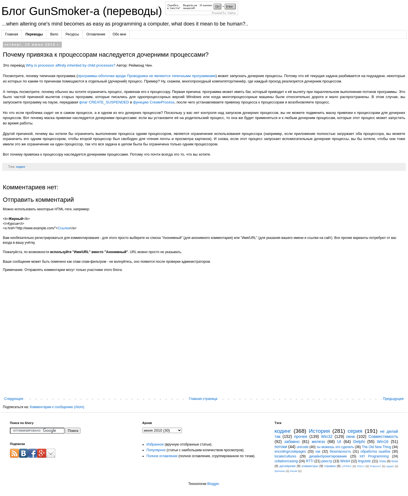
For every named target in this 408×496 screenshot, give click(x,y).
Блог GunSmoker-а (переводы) (83, 11)
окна (350, 436)
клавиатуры (309, 466)
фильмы (280, 470)
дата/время (287, 466)
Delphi (359, 441)
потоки (281, 446)
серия (355, 431)
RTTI (309, 461)
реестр (326, 461)
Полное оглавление (162, 456)
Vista (382, 461)
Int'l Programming (374, 456)
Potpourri (375, 466)
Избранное (155, 444)
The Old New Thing (376, 447)
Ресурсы (72, 34)
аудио (390, 466)
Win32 (327, 436)
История (319, 431)
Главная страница (203, 399)
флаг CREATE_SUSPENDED (104, 102)
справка (330, 466)
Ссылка (64, 228)
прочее (300, 436)
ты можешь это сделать (335, 447)
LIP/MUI (347, 466)
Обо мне (119, 34)
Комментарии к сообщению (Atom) (57, 407)
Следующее (13, 399)
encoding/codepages (290, 451)
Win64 (345, 461)
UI (339, 441)
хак (317, 451)
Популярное (156, 450)
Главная (11, 34)
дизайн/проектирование (328, 456)
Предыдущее (393, 399)
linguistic (364, 461)
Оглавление (95, 34)
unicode (303, 447)
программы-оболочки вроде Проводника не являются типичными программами (147, 76)
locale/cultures (285, 456)
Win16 (382, 441)
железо (318, 441)
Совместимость (383, 436)
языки (293, 470)
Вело (54, 34)
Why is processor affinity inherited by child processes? (70, 65)
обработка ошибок (375, 451)
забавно (291, 441)
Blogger (213, 484)
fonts (395, 461)
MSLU (361, 466)
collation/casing (286, 461)
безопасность (340, 451)
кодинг (21, 166)
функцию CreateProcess (154, 102)
